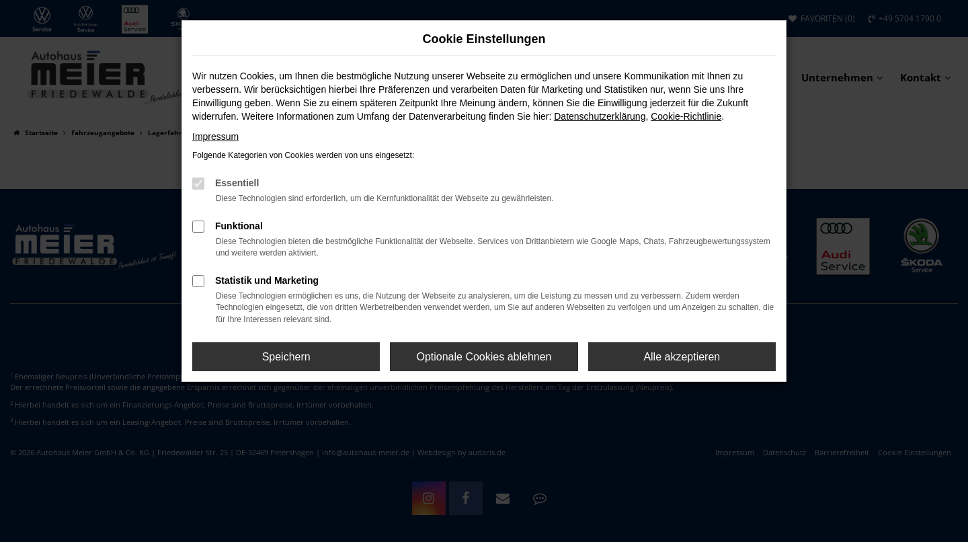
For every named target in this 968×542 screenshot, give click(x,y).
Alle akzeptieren (681, 356)
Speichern (286, 356)
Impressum (215, 136)
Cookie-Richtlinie (686, 116)
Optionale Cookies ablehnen (483, 356)
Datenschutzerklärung (599, 116)
